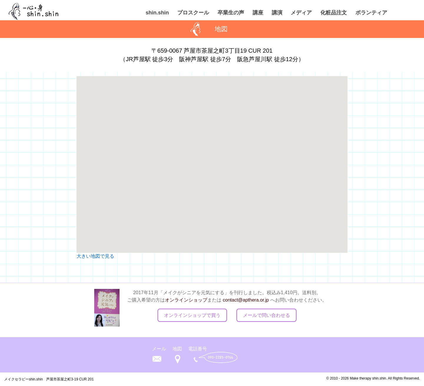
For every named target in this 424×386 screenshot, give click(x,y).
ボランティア (371, 12)
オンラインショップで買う (192, 315)
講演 (277, 12)
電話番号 (197, 348)
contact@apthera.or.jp (246, 299)
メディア (301, 12)
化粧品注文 (333, 12)
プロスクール (193, 12)
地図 (177, 348)
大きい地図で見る (95, 256)
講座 (258, 12)
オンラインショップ (186, 299)
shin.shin (157, 12)
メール (159, 348)
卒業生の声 (231, 12)
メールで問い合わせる (266, 315)
